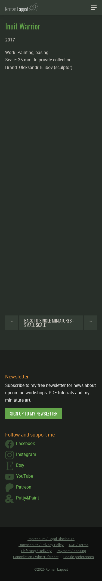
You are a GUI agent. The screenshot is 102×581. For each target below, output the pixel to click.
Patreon (18, 487)
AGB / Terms (78, 544)
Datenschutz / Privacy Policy (41, 544)
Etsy (14, 466)
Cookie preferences (78, 556)
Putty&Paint (22, 498)
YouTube (19, 476)
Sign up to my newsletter (33, 413)
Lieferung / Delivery (36, 550)
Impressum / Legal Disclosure (51, 538)
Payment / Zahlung (71, 550)
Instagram (20, 455)
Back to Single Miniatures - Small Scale (49, 322)
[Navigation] (94, 7)
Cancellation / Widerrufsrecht (35, 556)
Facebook (20, 444)
